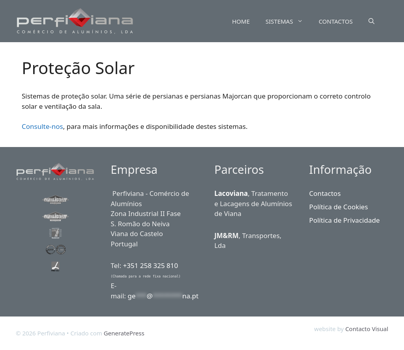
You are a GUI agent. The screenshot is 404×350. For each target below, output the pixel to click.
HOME (241, 21)
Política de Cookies (338, 206)
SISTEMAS (288, 21)
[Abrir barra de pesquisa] (371, 21)
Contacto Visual (366, 329)
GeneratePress (124, 333)
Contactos (325, 193)
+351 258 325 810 (150, 265)
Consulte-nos (42, 126)
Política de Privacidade (344, 220)
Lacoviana (231, 193)
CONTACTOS (336, 21)
